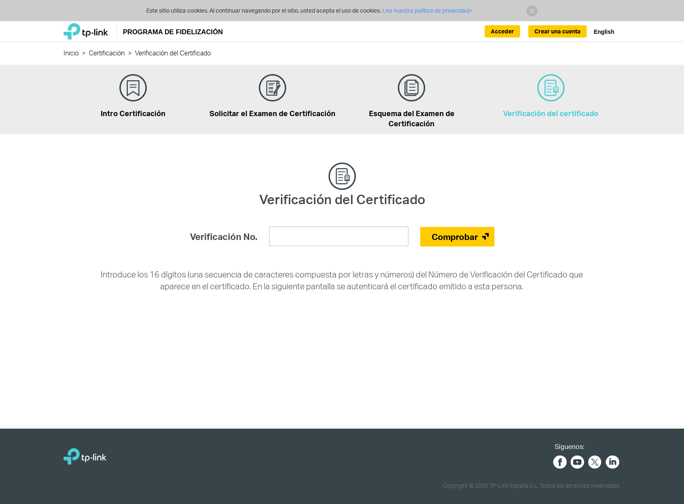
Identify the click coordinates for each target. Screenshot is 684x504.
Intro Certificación (133, 96)
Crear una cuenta (557, 31)
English (604, 32)
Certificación (107, 52)
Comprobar (455, 236)
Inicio (71, 52)
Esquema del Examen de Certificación (412, 101)
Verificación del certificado (550, 96)
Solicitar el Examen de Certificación (272, 96)
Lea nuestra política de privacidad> (426, 10)
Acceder (502, 31)
